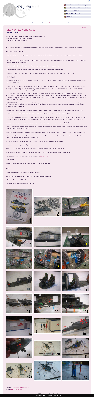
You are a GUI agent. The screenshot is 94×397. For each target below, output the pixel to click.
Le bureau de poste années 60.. (21, 387)
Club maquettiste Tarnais (73, 17)
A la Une (28, 23)
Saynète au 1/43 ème (75, 11)
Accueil (17, 23)
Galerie (51, 23)
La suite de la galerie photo (77, 8)
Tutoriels (44, 23)
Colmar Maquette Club (77, 5)
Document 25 (44, 156)
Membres (63, 23)
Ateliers (57, 23)
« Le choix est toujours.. (17, 389)
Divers (70, 23)
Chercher (76, 23)
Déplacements (36, 23)
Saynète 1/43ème (74, 14)
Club (22, 23)
